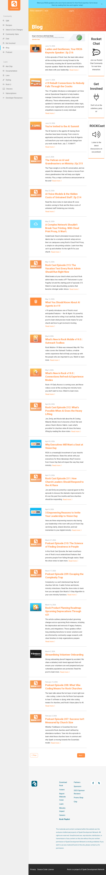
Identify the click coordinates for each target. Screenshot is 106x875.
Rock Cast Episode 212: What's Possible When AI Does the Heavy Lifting (63, 411)
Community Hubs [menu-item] (11, 34)
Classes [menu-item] (7, 89)
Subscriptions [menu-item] (9, 93)
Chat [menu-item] (6, 39)
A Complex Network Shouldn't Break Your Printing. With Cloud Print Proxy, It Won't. (62, 228)
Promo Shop (78, 798)
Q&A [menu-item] (6, 21)
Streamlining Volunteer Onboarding (64, 654)
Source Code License (45, 869)
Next (81, 755)
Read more (74, 70)
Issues (62, 790)
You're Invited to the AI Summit (62, 126)
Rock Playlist (64, 819)
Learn (61, 804)
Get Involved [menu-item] (9, 43)
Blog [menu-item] (6, 48)
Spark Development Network (93, 869)
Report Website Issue (62, 797)
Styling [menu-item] (7, 80)
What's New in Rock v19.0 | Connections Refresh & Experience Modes (64, 376)
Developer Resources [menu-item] (12, 98)
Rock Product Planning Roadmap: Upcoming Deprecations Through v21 (63, 611)
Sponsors (77, 786)
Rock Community (36, 11)
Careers (62, 815)
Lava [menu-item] (6, 75)
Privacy (33, 869)
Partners (77, 782)
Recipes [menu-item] (7, 25)
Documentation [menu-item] (10, 71)
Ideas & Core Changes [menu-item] (13, 30)
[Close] (101, 4)
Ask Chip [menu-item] (7, 66)
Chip (75, 802)
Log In (71, 11)
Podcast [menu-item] (7, 52)
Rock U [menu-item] (7, 84)
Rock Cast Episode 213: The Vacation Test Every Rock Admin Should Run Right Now (63, 268)
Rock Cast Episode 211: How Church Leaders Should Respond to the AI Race (64, 482)
